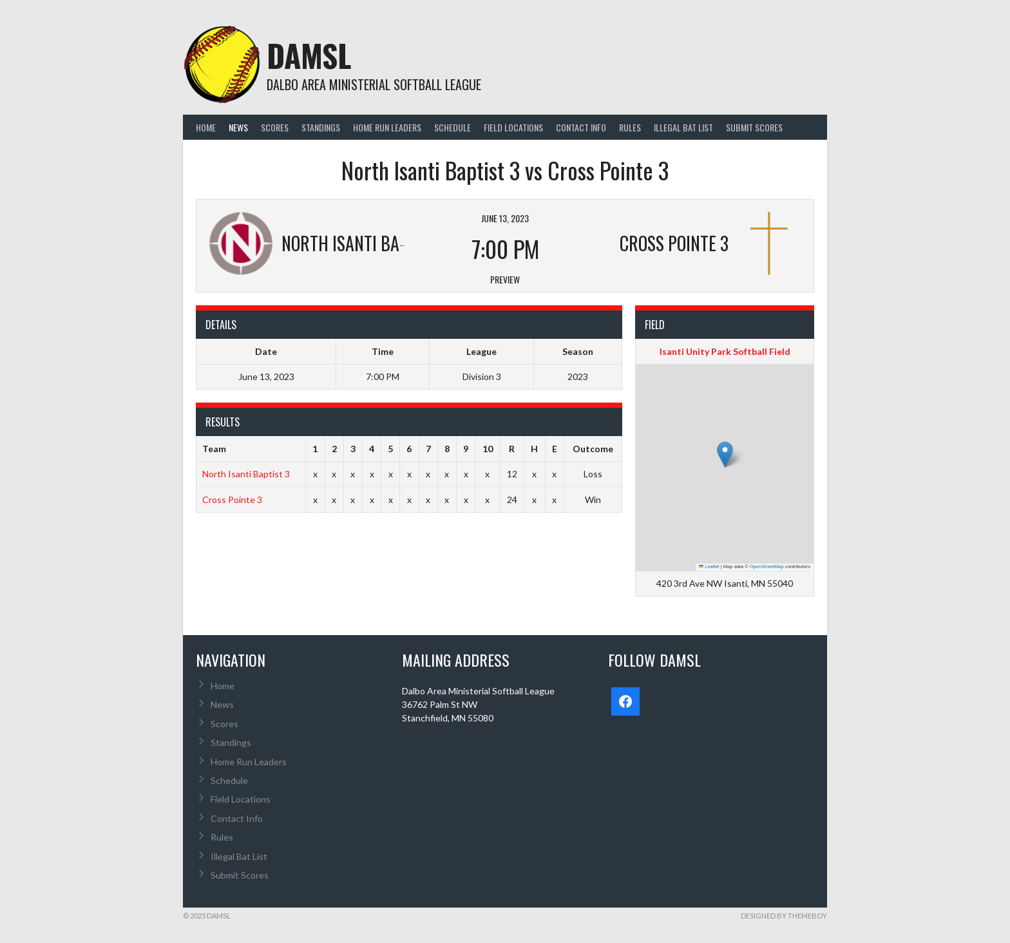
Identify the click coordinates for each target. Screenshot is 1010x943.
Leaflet (709, 566)
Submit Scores (754, 127)
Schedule (452, 127)
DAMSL (309, 55)
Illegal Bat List (683, 127)
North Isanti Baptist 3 (246, 473)
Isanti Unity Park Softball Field (725, 351)
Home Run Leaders (387, 127)
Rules (630, 127)
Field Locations (513, 127)
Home (206, 127)
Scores (275, 127)
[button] (725, 454)
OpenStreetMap (767, 566)
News (238, 127)
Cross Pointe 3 (232, 499)
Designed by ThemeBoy (784, 915)
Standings (320, 127)
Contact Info (581, 127)
